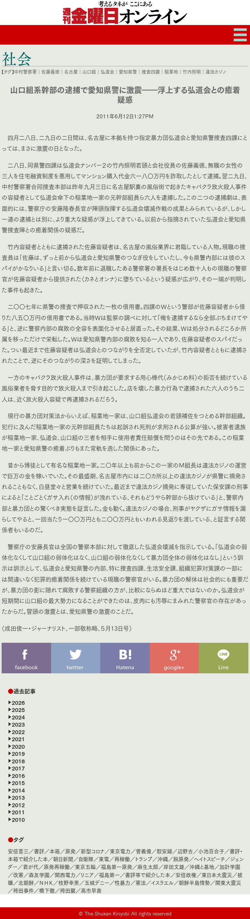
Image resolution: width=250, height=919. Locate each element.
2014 (18, 790)
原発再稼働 (57, 866)
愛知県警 (128, 71)
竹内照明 (192, 71)
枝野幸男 (68, 882)
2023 (18, 724)
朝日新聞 (63, 859)
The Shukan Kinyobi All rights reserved (128, 913)
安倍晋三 (18, 851)
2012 (18, 805)
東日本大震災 (216, 875)
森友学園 (39, 875)
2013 (18, 797)
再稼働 (122, 859)
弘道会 (107, 71)
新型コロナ (92, 851)
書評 (39, 851)
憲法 (140, 882)
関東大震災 (228, 882)
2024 (18, 717)
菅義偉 (143, 851)
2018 (18, 761)
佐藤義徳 (50, 71)
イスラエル (162, 882)
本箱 (54, 851)
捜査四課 (151, 71)
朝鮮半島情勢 (194, 882)
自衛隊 (85, 859)
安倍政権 (185, 875)
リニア (87, 875)
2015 (18, 782)
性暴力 (122, 882)
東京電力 (120, 851)
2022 (18, 731)
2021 (18, 739)
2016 (18, 775)
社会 (17, 58)
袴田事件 (23, 890)
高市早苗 (91, 890)
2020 (18, 746)
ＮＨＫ (46, 882)
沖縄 (163, 859)
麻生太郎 (147, 866)
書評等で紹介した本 (147, 875)
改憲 (18, 875)
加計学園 (229, 866)
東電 (104, 859)
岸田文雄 (173, 866)
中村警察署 (25, 71)
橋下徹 (47, 890)
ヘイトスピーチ (209, 859)
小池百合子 (211, 851)
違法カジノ (215, 71)
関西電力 (65, 875)
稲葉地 (171, 71)
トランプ (143, 859)
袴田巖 (68, 890)
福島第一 (109, 875)
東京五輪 (85, 866)
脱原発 (181, 859)
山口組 (89, 71)
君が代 (30, 866)
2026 (18, 702)
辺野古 (185, 851)
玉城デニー (96, 882)
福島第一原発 (116, 866)
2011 (18, 812)
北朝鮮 (26, 882)
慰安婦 (164, 851)
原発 (70, 851)
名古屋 (71, 71)
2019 (18, 753)
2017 (18, 768)
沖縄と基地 (201, 866)
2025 (18, 709)
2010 (18, 819)
